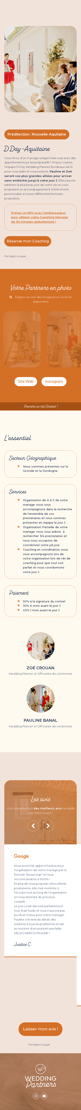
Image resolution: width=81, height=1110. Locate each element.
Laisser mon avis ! (40, 1029)
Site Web (26, 381)
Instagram (54, 381)
